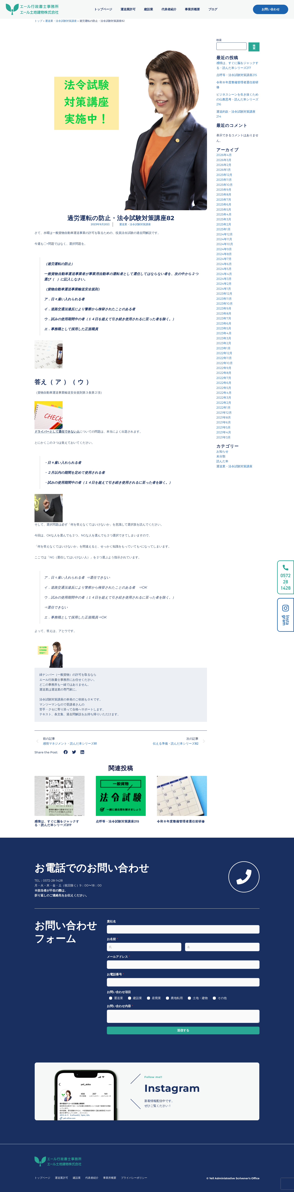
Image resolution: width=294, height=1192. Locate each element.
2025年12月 (224, 175)
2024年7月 (224, 259)
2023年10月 (224, 303)
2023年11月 (224, 298)
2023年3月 (223, 338)
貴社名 (111, 921)
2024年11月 (224, 239)
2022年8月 (223, 373)
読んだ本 (222, 461)
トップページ (103, 9)
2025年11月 (224, 179)
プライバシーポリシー (134, 1177)
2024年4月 (224, 274)
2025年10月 (224, 185)
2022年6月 (223, 383)
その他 (222, 998)
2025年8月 (223, 194)
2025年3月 (223, 219)
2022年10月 (224, 363)
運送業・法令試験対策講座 (61, 20)
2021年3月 (223, 437)
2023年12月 (224, 293)
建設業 (148, 9)
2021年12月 (224, 412)
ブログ (212, 9)
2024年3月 (224, 279)
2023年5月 (223, 328)
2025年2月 (223, 224)
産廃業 (156, 998)
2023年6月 (223, 323)
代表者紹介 (168, 9)
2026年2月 (223, 165)
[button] (66, 752)
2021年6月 (223, 422)
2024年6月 (224, 264)
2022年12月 (224, 353)
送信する (183, 1030)
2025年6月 (223, 204)
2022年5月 (223, 388)
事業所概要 (192, 9)
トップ (38, 20)
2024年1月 (223, 289)
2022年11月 (224, 358)
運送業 (118, 998)
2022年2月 (223, 402)
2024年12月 (224, 234)
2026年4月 (224, 155)
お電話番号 (115, 974)
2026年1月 (223, 170)
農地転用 (177, 998)
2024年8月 (224, 254)
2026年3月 (223, 160)
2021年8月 (223, 417)
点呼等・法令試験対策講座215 (117, 821)
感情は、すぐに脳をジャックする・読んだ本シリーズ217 (56, 823)
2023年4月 (224, 333)
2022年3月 (223, 397)
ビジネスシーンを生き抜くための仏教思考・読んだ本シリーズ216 (237, 99)
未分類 (220, 456)
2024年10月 (224, 244)
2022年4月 (224, 393)
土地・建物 (200, 998)
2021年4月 (223, 432)
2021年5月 (223, 427)
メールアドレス (118, 957)
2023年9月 (223, 308)
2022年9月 (223, 368)
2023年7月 (223, 318)
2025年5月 (223, 209)
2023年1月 (223, 348)
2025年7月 (223, 199)
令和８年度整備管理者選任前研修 (181, 821)
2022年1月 (223, 407)
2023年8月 (223, 313)
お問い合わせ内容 (120, 1006)
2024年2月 (224, 283)
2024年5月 (224, 269)
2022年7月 (223, 378)
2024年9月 (224, 249)
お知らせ (222, 451)
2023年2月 (223, 343)
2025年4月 (224, 214)
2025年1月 (223, 229)
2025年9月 (223, 189)
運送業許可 (128, 9)
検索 (219, 40)
